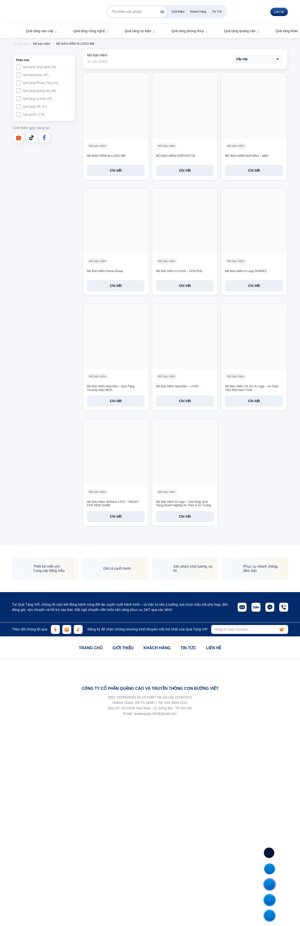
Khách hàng (198, 11)
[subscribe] (281, 629)
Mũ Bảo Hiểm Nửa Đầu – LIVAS (177, 386)
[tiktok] (31, 137)
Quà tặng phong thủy (185, 31)
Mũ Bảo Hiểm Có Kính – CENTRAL (179, 271)
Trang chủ (91, 648)
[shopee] (18, 137)
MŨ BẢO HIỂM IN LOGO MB (106, 156)
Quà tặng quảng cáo (237, 31)
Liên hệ (213, 648)
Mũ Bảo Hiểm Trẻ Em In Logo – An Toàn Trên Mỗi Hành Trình (251, 388)
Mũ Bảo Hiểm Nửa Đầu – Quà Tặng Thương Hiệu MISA (111, 388)
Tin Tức (217, 11)
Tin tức (188, 648)
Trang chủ (20, 44)
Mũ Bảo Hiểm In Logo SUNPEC (246, 271)
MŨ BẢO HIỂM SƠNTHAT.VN (175, 156)
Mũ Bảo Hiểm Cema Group (105, 271)
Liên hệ (279, 12)
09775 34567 (145, 703)
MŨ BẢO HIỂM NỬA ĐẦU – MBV (247, 156)
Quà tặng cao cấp (37, 31)
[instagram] (66, 629)
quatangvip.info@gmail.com (155, 714)
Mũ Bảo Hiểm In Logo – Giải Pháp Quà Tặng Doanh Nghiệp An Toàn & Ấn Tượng (183, 503)
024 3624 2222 (175, 703)
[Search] (162, 12)
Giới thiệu (178, 11)
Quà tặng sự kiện (135, 31)
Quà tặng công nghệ (86, 31)
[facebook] (44, 137)
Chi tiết (116, 170)
